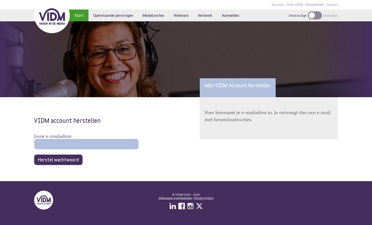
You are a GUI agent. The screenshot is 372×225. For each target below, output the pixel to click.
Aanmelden (230, 15)
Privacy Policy (204, 198)
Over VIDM (295, 5)
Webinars (181, 15)
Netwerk (205, 15)
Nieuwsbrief (314, 5)
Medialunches (153, 15)
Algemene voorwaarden (175, 198)
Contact (332, 5)
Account (277, 5)
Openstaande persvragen (113, 15)
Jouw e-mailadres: (53, 136)
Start (79, 15)
